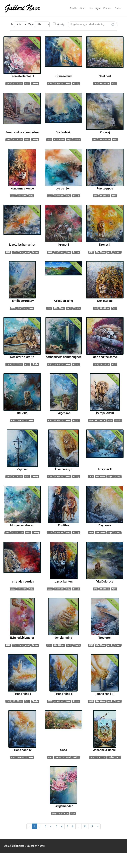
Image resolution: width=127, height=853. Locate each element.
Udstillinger (94, 8)
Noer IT (41, 846)
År (12, 24)
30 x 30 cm (59, 252)
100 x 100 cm (104, 140)
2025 (13, 308)
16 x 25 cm (101, 757)
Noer (82, 8)
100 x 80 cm (59, 140)
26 (85, 826)
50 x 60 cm (17, 477)
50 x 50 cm (17, 83)
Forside (73, 8)
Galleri (118, 8)
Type (31, 24)
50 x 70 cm (22, 308)
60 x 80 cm (22, 196)
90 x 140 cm (18, 645)
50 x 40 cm (59, 83)
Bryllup (76, 757)
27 (91, 826)
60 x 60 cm (104, 589)
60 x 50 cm (104, 83)
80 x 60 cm (100, 477)
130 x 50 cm (59, 308)
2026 (9, 83)
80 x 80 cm (59, 196)
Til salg (60, 24)
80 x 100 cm (100, 420)
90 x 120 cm (63, 813)
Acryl (27, 83)
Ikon (118, 757)
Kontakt (107, 8)
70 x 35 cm (59, 757)
